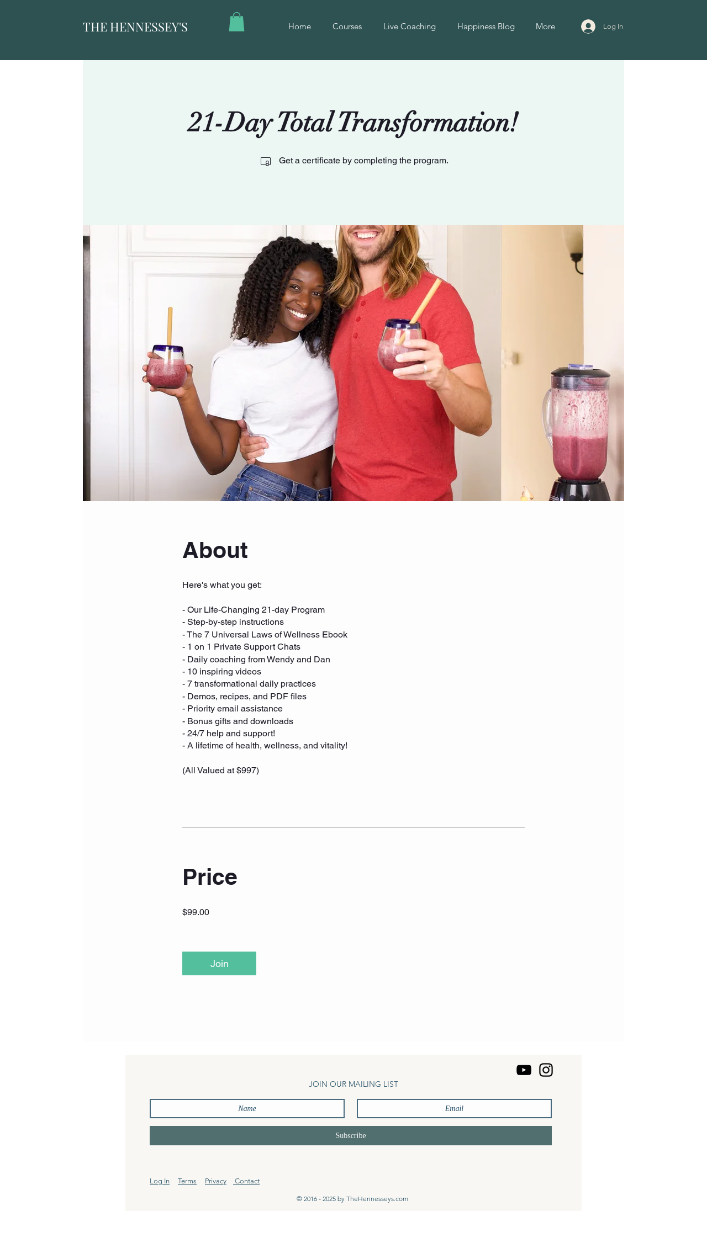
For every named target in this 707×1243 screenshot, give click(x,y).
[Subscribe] (351, 1135)
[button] (237, 21)
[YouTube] (524, 1070)
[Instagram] (546, 1070)
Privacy (215, 1181)
